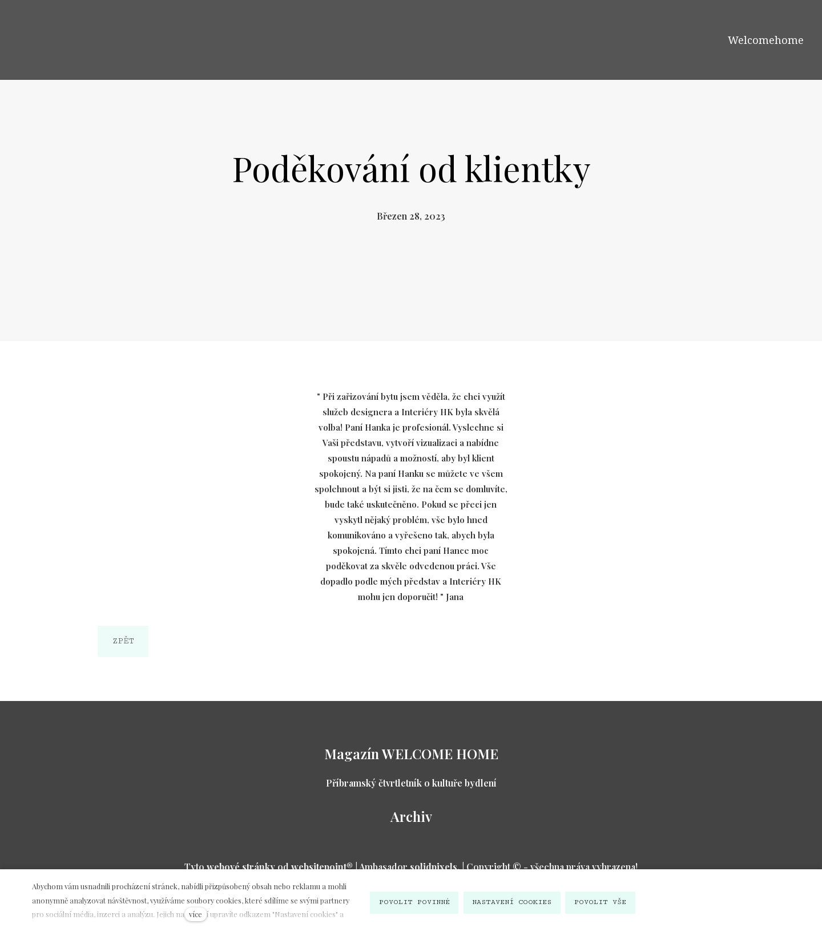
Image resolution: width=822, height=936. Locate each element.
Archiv (411, 816)
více (195, 914)
